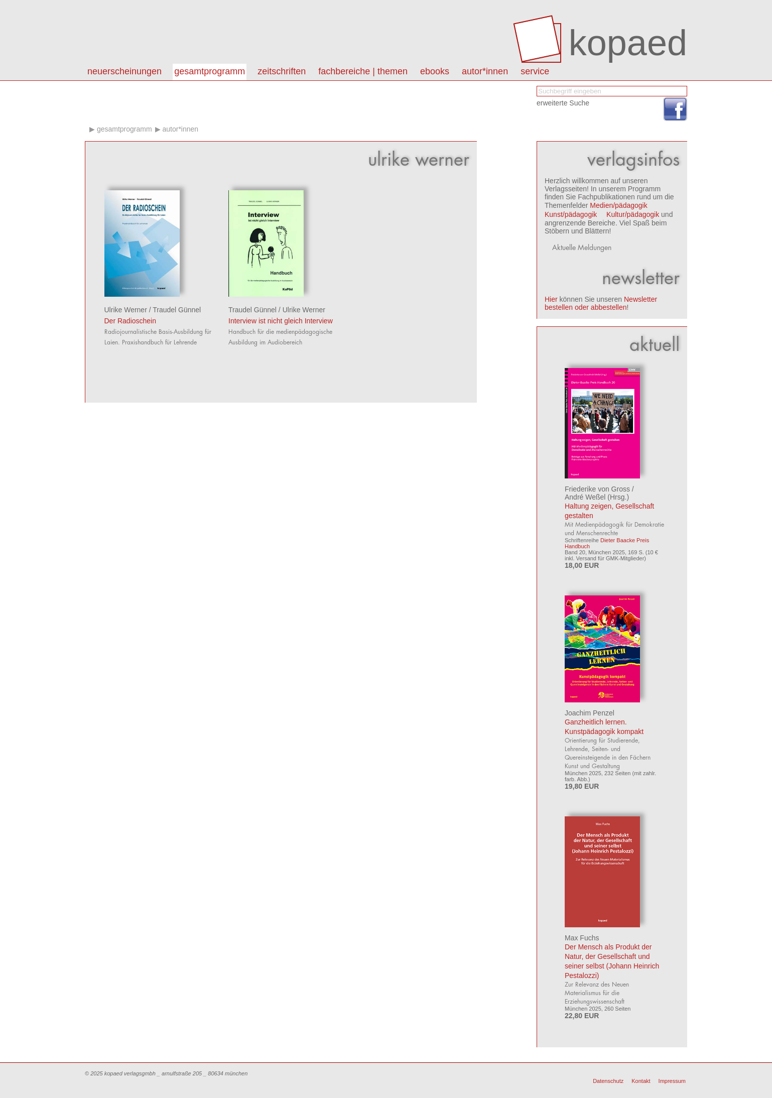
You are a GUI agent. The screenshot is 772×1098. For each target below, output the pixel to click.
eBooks (434, 71)
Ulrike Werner (125, 310)
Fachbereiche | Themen (363, 71)
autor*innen (485, 71)
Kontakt (640, 1081)
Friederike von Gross (597, 489)
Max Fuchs (582, 938)
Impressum (672, 1081)
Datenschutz (608, 1081)
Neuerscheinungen (124, 71)
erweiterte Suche (563, 103)
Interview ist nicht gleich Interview (280, 321)
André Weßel (585, 497)
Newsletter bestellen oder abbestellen (601, 303)
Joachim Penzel (589, 713)
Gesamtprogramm (209, 71)
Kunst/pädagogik (571, 214)
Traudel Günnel (177, 310)
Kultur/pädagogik (632, 214)
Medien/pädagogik (618, 205)
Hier (551, 299)
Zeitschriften (282, 71)
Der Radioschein (130, 321)
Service (535, 71)
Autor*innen (180, 129)
